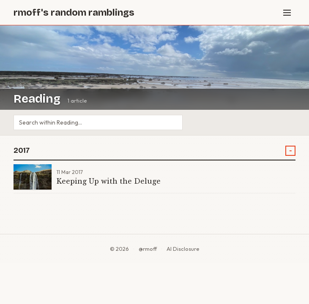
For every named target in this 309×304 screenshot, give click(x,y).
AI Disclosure (183, 248)
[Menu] (287, 12)
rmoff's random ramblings (74, 12)
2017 (22, 150)
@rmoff (148, 248)
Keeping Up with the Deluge (109, 181)
